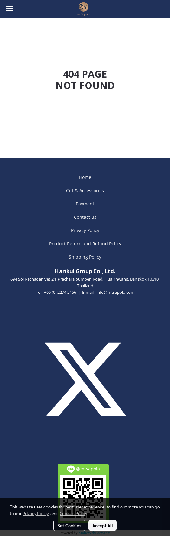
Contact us (85, 217)
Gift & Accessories (85, 190)
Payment (85, 204)
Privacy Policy (85, 230)
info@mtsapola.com (115, 292)
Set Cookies (69, 525)
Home (85, 177)
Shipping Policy (85, 257)
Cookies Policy (73, 513)
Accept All (102, 525)
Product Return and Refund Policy (85, 244)
